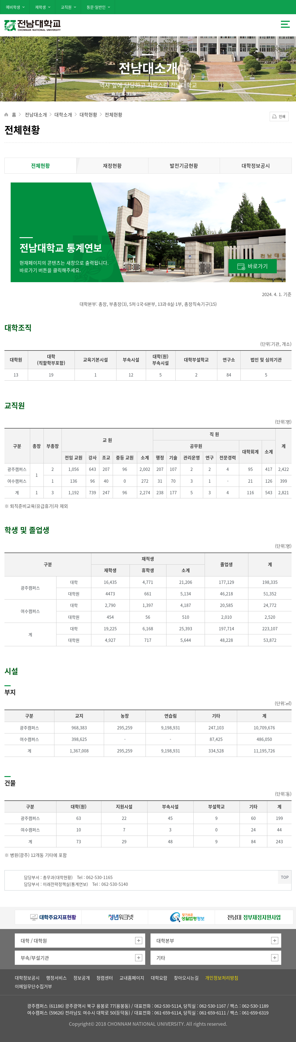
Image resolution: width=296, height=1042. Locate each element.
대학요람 (159, 978)
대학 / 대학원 (34, 940)
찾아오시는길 (186, 978)
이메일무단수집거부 (33, 986)
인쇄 (282, 116)
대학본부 (165, 940)
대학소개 (63, 114)
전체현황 (113, 114)
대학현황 (88, 114)
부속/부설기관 (35, 957)
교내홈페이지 (131, 978)
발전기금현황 (184, 165)
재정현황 (112, 165)
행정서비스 (56, 978)
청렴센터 (104, 978)
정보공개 (81, 978)
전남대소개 (36, 114)
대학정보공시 (256, 165)
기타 (160, 957)
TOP (285, 877)
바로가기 (258, 266)
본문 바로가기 (148, 0)
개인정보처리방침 (221, 978)
